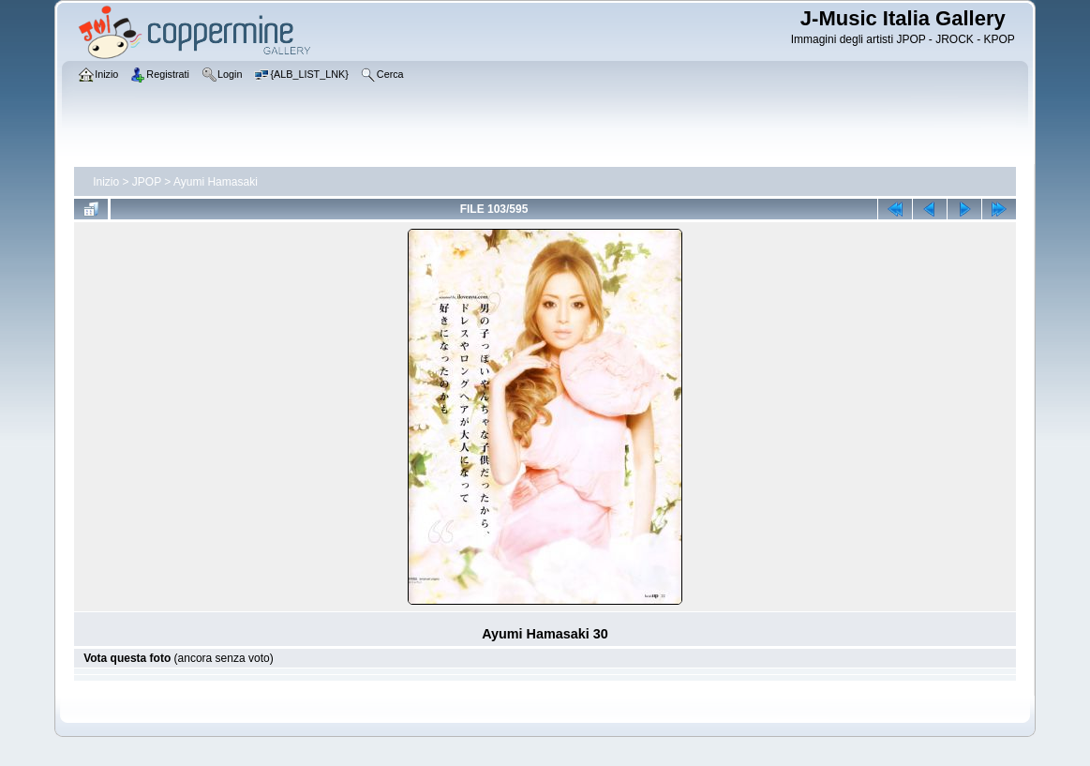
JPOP (146, 181)
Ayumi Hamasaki (215, 181)
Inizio (106, 181)
